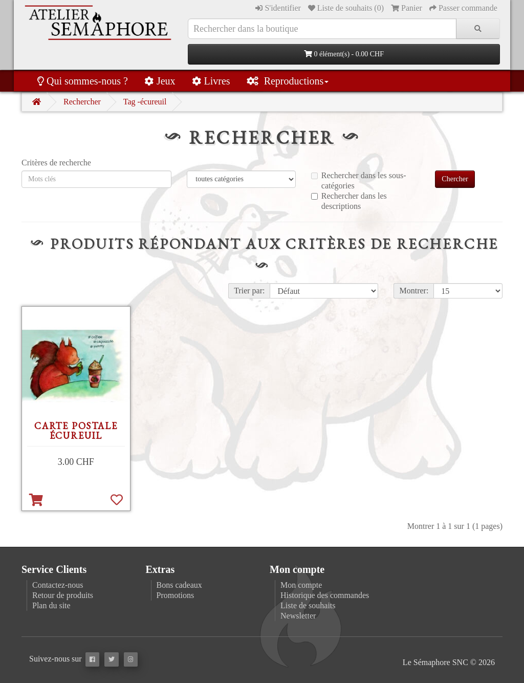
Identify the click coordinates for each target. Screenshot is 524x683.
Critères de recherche (56, 162)
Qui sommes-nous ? (82, 81)
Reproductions (288, 81)
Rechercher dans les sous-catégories (358, 180)
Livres (211, 81)
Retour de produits (62, 595)
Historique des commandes (324, 595)
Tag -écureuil (145, 101)
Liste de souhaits (308, 605)
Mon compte (301, 585)
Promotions (175, 595)
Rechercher (82, 101)
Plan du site (51, 605)
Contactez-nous (57, 585)
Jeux (160, 81)
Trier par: (249, 290)
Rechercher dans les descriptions (349, 200)
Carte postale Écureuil (75, 431)
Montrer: (413, 290)
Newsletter (298, 615)
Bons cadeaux (179, 585)
